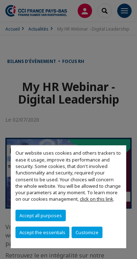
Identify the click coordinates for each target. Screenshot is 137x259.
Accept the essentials (42, 232)
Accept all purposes (40, 215)
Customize (87, 232)
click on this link (96, 199)
